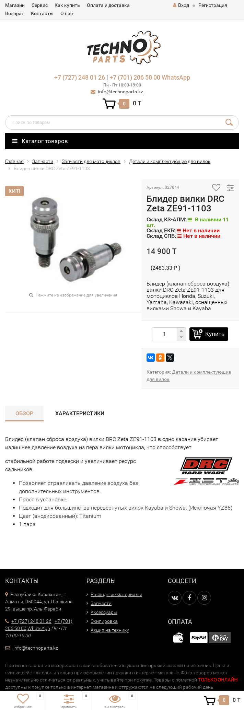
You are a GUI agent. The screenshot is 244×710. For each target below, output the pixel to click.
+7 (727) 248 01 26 (79, 77)
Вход (181, 5)
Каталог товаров (40, 141)
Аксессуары (104, 612)
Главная (14, 161)
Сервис (40, 5)
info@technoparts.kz (120, 91)
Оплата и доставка (108, 5)
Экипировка (104, 621)
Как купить (67, 5)
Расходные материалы (116, 594)
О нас (66, 13)
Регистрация (212, 5)
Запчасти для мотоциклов (91, 161)
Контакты (42, 13)
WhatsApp (176, 77)
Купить (214, 333)
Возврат (14, 13)
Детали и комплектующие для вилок (169, 161)
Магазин (15, 5)
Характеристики (79, 413)
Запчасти (42, 161)
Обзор (24, 413)
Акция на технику (110, 630)
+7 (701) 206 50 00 (134, 77)
